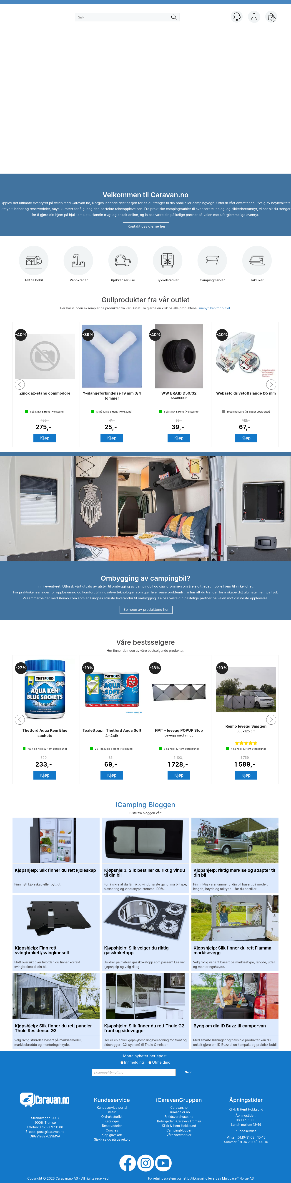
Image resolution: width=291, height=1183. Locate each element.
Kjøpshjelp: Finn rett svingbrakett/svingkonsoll (42, 950)
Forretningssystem (162, 1178)
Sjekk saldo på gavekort (112, 1139)
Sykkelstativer (168, 267)
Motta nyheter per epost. (145, 1056)
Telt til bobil (34, 267)
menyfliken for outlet (214, 308)
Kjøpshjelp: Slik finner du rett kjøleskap (55, 870)
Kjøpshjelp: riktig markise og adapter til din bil (234, 873)
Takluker (257, 267)
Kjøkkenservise (123, 267)
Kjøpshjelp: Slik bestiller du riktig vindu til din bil (144, 873)
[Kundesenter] (237, 16)
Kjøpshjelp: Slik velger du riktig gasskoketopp (136, 950)
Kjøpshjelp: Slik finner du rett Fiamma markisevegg (232, 950)
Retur (112, 1112)
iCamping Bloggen (145, 805)
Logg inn (254, 17)
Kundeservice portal (112, 1107)
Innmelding (134, 1062)
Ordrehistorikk (112, 1117)
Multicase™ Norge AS (238, 1178)
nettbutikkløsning (194, 1178)
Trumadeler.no (179, 1112)
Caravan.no (179, 1107)
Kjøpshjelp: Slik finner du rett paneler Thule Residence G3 (53, 1028)
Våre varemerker (178, 1135)
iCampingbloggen (179, 1130)
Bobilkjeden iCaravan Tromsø (179, 1121)
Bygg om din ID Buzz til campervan (230, 1026)
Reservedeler (112, 1126)
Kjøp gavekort (112, 1135)
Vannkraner (78, 267)
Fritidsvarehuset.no (179, 1117)
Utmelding (161, 1062)
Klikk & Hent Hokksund (179, 1126)
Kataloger (112, 1121)
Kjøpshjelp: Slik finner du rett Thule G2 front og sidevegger (144, 1028)
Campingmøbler (212, 267)
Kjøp (45, 438)
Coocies (112, 1130)
